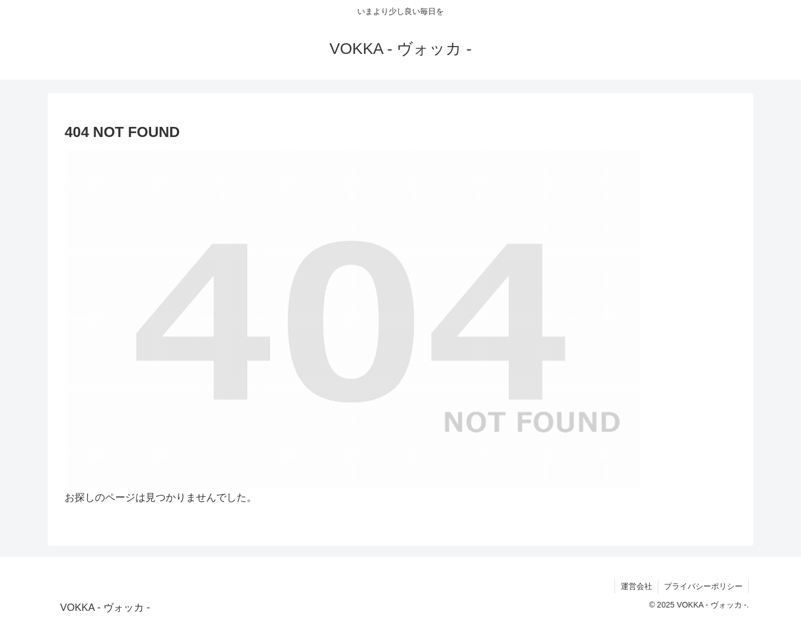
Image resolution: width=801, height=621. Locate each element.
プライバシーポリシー (703, 586)
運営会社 (636, 586)
